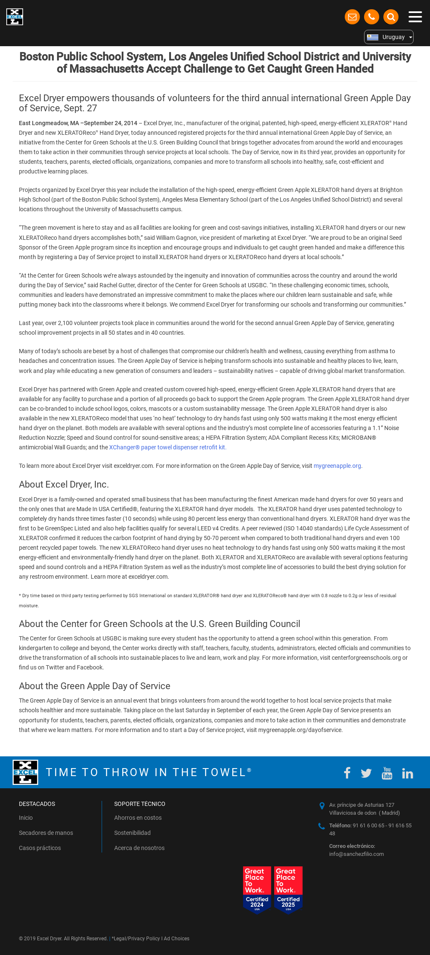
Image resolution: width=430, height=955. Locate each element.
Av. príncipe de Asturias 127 (361, 805)
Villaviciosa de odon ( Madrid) (364, 813)
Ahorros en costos (138, 817)
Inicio (26, 817)
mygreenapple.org (337, 465)
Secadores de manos (46, 832)
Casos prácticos (40, 848)
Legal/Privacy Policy (137, 939)
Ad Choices (176, 939)
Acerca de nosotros (139, 848)
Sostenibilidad (132, 832)
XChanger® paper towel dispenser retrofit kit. (168, 447)
